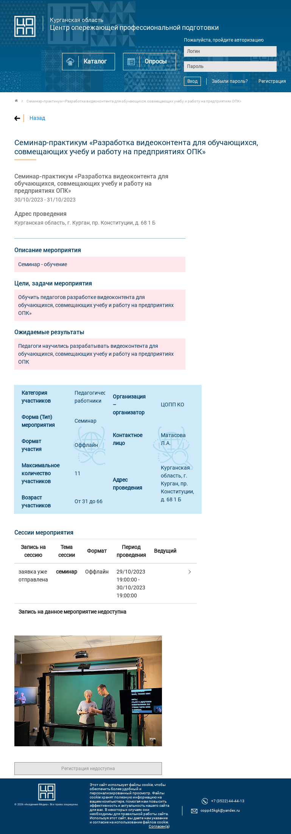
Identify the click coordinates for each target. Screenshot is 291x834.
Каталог (95, 61)
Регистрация (272, 81)
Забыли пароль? (230, 81)
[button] (188, 572)
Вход (192, 81)
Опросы (156, 61)
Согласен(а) (159, 826)
